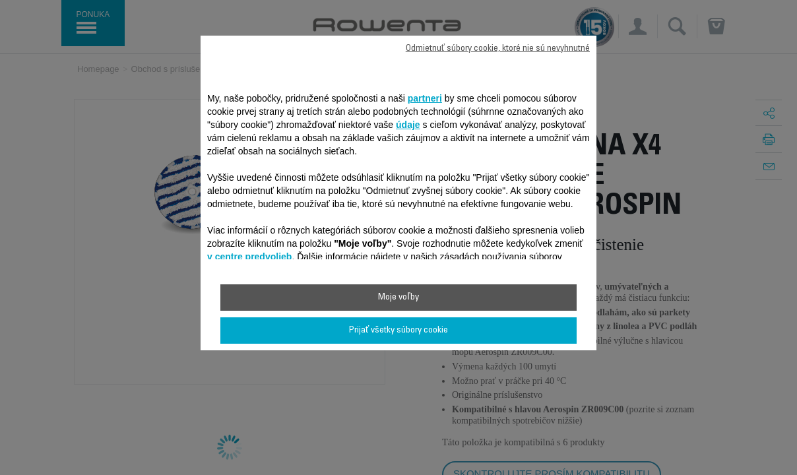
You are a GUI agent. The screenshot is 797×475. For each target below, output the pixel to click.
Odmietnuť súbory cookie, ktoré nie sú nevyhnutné (498, 48)
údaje (408, 124)
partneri (425, 98)
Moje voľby (398, 297)
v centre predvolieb (249, 256)
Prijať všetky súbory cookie (398, 330)
